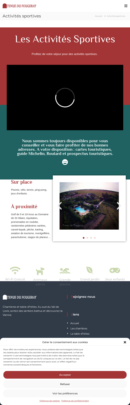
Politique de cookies (50, 400)
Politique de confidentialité (75, 400)
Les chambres (78, 328)
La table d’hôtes (79, 333)
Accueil (74, 323)
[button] (125, 342)
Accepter (65, 374)
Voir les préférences (65, 393)
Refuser (65, 384)
